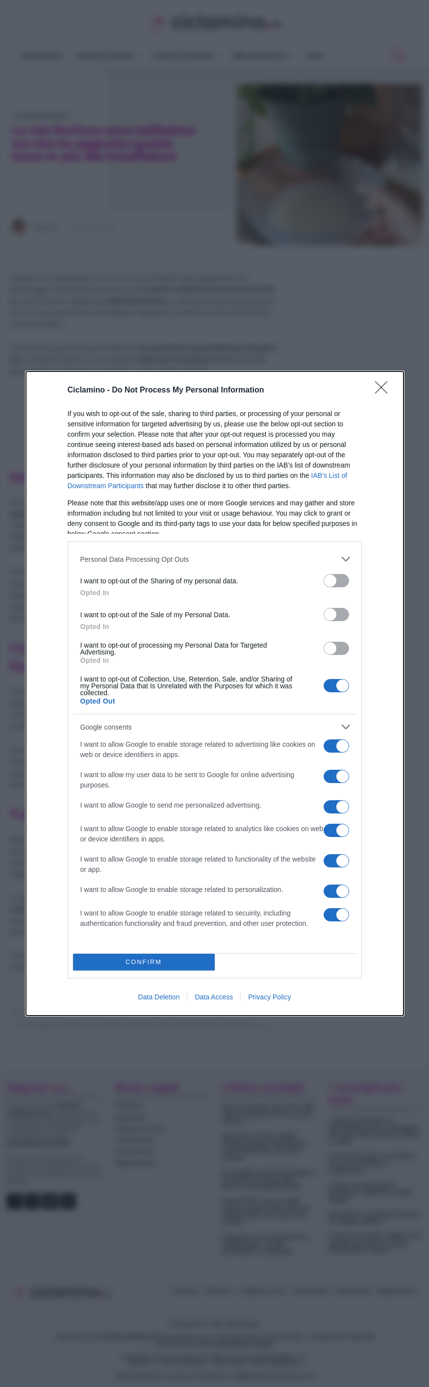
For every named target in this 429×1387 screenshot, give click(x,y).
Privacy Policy (269, 997)
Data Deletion (159, 997)
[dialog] (215, 693)
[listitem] (214, 559)
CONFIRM (144, 962)
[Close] (384, 390)
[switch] (336, 580)
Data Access (214, 997)
